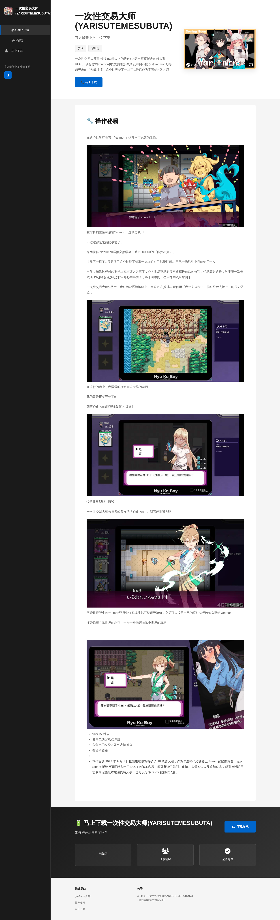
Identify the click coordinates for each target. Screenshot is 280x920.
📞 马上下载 (89, 82)
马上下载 (80, 909)
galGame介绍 (83, 896)
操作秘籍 (80, 902)
